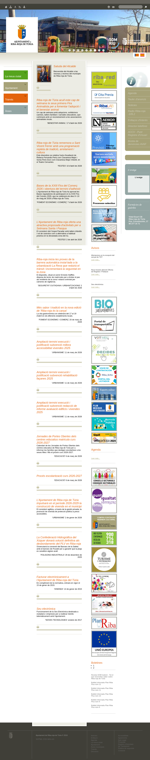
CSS (45, 739)
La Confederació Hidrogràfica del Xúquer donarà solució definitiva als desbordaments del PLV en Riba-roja (59, 540)
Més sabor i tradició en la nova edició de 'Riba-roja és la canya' (59, 309)
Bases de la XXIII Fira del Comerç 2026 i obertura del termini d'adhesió (58, 187)
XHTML (39, 739)
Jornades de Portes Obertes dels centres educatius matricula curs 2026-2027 (56, 439)
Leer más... (95, 260)
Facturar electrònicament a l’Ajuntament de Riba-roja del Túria (57, 578)
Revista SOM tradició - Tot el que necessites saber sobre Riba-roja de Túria (102, 676)
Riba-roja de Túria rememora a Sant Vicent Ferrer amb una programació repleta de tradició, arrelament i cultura (58, 147)
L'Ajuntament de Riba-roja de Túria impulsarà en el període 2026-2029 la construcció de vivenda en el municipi (59, 503)
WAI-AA (50, 739)
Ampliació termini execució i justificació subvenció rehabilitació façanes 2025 (57, 375)
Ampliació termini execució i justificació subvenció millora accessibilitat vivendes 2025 (54, 345)
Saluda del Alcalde (65, 66)
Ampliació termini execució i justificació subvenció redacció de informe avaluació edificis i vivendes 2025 (58, 407)
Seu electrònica (46, 608)
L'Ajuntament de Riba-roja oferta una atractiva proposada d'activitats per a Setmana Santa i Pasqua (59, 225)
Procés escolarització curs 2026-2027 (59, 475)
